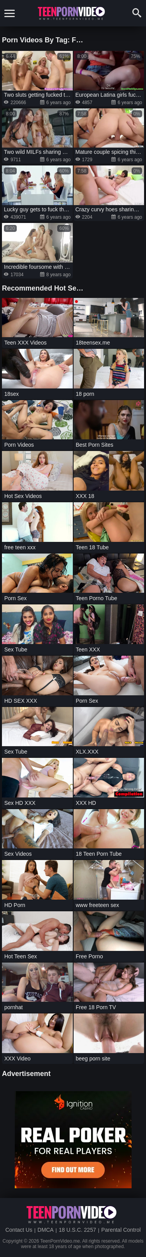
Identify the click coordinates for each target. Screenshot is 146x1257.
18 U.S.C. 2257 (77, 1230)
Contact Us (18, 1230)
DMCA (45, 1230)
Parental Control (121, 1230)
